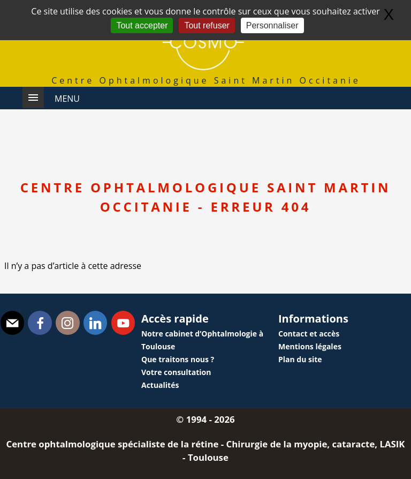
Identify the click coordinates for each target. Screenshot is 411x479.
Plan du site (300, 359)
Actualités (160, 385)
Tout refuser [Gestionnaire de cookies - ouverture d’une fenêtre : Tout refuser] (206, 25)
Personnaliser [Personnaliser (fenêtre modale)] (272, 25)
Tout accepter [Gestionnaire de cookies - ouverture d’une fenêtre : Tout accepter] (142, 25)
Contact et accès (308, 333)
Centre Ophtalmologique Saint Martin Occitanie (206, 80)
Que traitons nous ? (177, 359)
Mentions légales (309, 346)
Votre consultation (176, 372)
